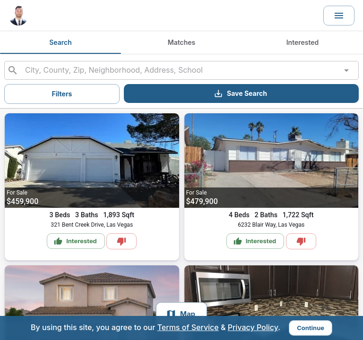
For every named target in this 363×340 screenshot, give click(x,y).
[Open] (346, 70)
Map (180, 314)
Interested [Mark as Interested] (75, 241)
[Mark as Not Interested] (121, 241)
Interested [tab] (302, 42)
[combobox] (181, 70)
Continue (310, 328)
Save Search (240, 93)
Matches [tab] (181, 42)
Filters (62, 94)
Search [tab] (60, 42)
